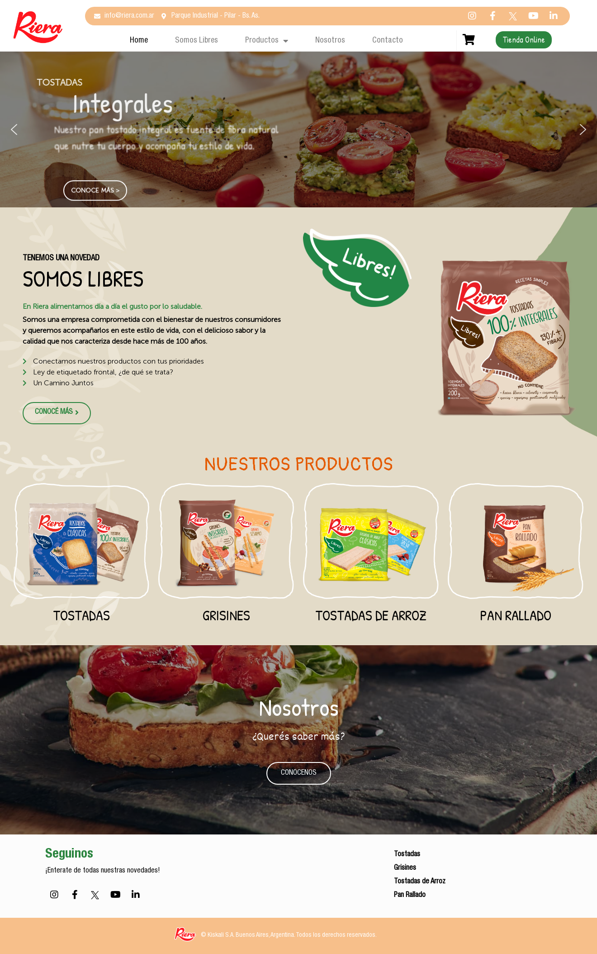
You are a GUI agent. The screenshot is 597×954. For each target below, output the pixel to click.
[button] (14, 129)
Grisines (226, 615)
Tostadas (81, 615)
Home (139, 41)
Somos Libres (196, 41)
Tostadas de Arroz (370, 615)
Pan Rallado (515, 615)
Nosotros (330, 41)
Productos (266, 40)
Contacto (387, 41)
